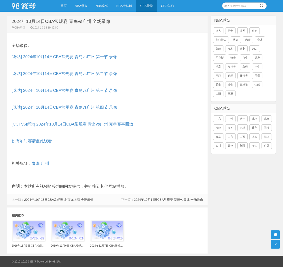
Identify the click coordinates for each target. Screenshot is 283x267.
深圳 (266, 136)
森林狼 (244, 84)
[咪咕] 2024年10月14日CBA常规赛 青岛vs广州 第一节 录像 (64, 57)
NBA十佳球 (124, 6)
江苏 (230, 127)
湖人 (218, 30)
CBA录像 (146, 6)
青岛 (36, 163)
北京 (266, 118)
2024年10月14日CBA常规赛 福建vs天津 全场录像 (168, 199)
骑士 (233, 57)
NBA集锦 (102, 6)
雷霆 (257, 75)
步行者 (232, 66)
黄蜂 (218, 48)
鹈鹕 (230, 75)
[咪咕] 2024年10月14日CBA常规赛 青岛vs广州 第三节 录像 (64, 90)
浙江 (254, 145)
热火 (235, 39)
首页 (63, 6)
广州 (45, 163)
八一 (242, 118)
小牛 (257, 66)
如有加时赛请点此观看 (32, 141)
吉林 (242, 127)
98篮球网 (29, 6)
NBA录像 (81, 6)
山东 (230, 136)
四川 (218, 145)
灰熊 (245, 66)
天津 (230, 145)
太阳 (218, 93)
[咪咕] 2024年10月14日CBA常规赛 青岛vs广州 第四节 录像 (64, 107)
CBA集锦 (167, 6)
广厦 (266, 145)
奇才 (260, 39)
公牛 (245, 57)
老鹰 (248, 39)
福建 (218, 127)
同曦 (266, 127)
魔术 (230, 48)
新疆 (242, 145)
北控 (254, 118)
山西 (242, 136)
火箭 (254, 30)
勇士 (230, 30)
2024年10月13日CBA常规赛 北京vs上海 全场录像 (58, 199)
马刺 (218, 75)
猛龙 (242, 48)
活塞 (218, 66)
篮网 (242, 30)
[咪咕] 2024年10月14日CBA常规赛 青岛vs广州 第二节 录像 (64, 73)
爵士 (218, 84)
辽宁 (254, 127)
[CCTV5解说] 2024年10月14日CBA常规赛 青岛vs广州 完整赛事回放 (72, 124)
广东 (218, 118)
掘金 (230, 84)
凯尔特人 (221, 39)
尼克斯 (220, 57)
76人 (254, 48)
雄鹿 (257, 57)
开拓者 (244, 75)
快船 (257, 84)
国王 (230, 93)
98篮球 (56, 261)
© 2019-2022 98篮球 (24, 261)
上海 (254, 136)
